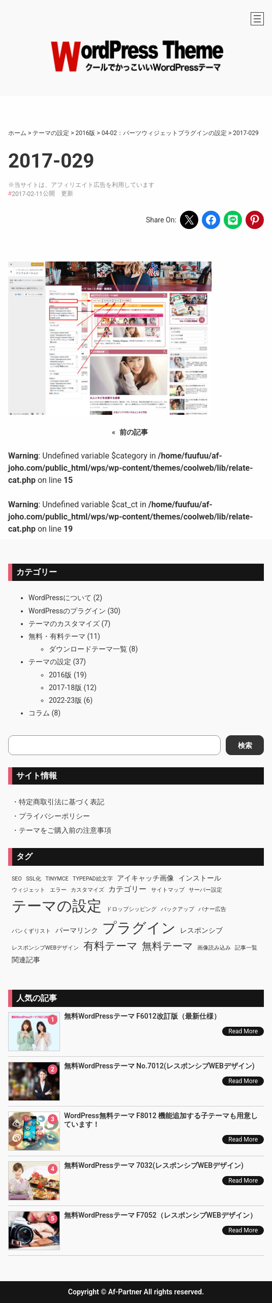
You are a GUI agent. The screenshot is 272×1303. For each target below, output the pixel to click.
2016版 (60, 675)
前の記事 (133, 432)
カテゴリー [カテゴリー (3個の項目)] (127, 889)
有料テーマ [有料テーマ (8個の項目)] (110, 946)
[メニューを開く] (257, 18)
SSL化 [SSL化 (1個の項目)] (33, 878)
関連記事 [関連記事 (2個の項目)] (26, 960)
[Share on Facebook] (211, 220)
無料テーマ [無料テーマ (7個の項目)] (167, 946)
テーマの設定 (49, 662)
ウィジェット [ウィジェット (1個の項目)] (28, 890)
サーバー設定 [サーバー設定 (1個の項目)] (205, 890)
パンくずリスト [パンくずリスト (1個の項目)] (31, 931)
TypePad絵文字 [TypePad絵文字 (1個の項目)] (93, 878)
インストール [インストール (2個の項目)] (199, 878)
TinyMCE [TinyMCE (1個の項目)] (56, 878)
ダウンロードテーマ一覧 (88, 649)
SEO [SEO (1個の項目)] (17, 878)
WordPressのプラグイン (67, 611)
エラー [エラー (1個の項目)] (58, 890)
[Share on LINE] (233, 220)
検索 (245, 745)
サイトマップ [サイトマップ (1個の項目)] (168, 890)
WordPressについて (60, 598)
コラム (39, 713)
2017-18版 (65, 687)
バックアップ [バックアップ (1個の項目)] (177, 909)
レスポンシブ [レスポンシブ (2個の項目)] (201, 930)
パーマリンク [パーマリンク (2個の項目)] (76, 930)
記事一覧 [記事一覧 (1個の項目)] (246, 947)
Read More (243, 1031)
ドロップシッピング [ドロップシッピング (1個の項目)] (131, 909)
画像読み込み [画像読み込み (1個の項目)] (214, 947)
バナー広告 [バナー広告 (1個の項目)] (212, 909)
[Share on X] (189, 220)
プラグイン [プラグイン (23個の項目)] (139, 928)
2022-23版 (65, 700)
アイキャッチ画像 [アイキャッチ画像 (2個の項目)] (145, 878)
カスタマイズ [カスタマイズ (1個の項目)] (87, 890)
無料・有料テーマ (56, 636)
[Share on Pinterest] (255, 220)
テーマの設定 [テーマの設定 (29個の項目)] (57, 906)
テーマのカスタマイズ (64, 624)
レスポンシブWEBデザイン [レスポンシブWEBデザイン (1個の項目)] (45, 947)
